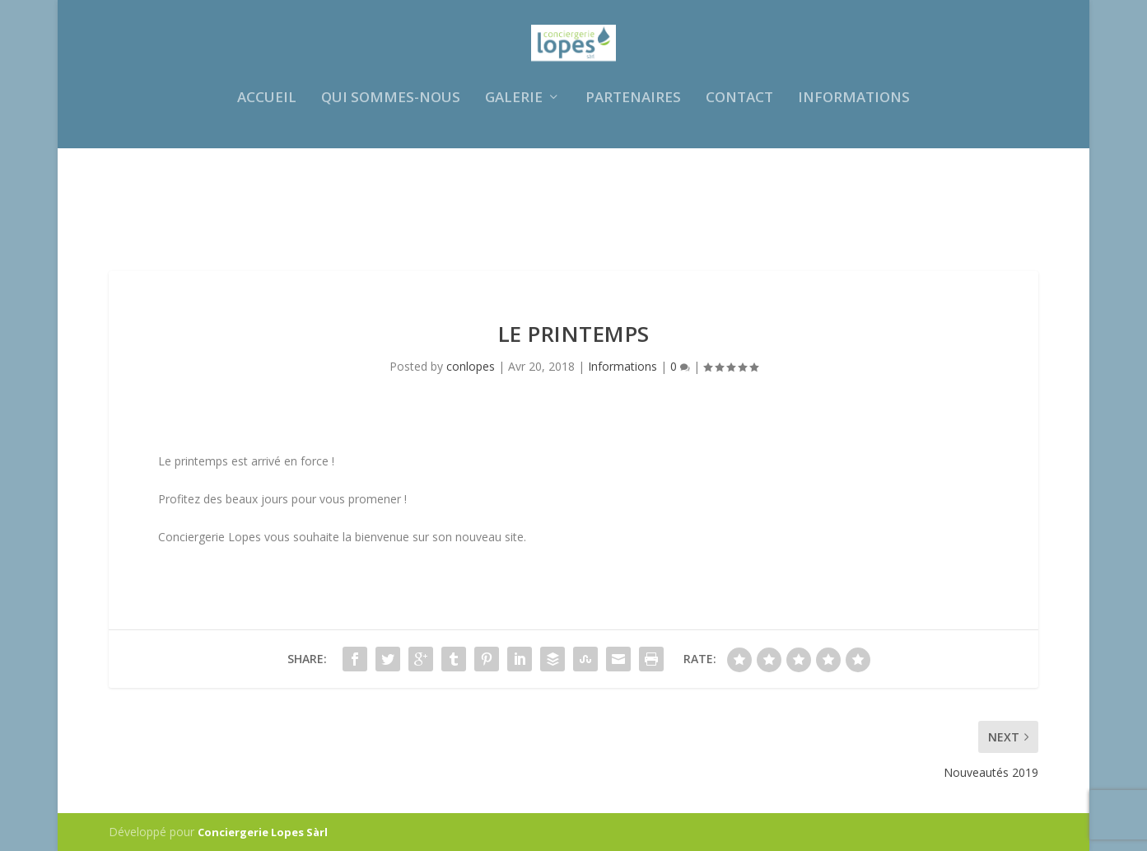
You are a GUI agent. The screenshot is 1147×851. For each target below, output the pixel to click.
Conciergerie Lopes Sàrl (263, 832)
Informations (854, 188)
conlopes (470, 366)
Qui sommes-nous (390, 188)
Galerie (514, 188)
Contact (739, 188)
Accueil (266, 188)
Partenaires (633, 188)
